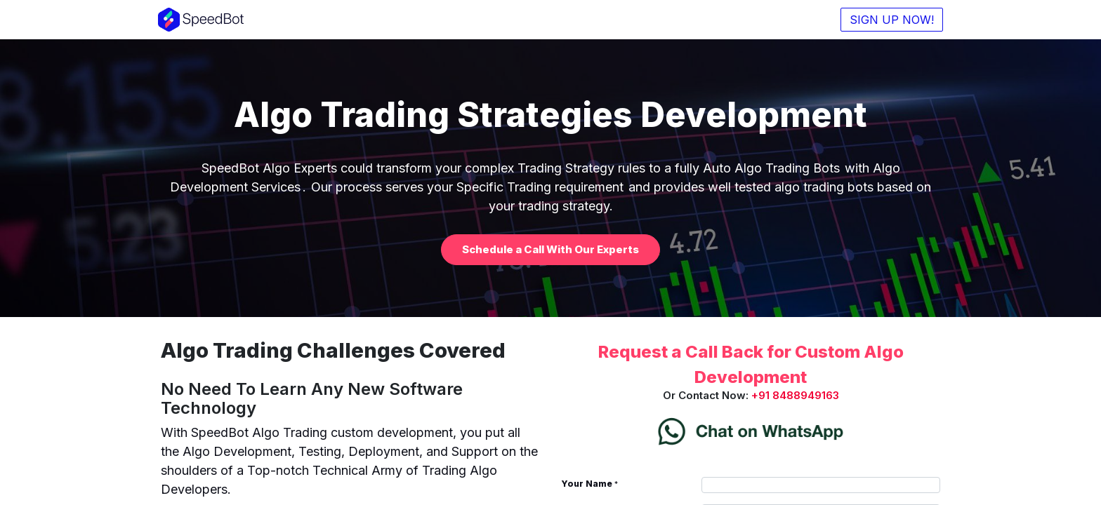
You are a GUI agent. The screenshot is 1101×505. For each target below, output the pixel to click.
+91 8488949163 (795, 395)
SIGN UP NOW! (889, 20)
